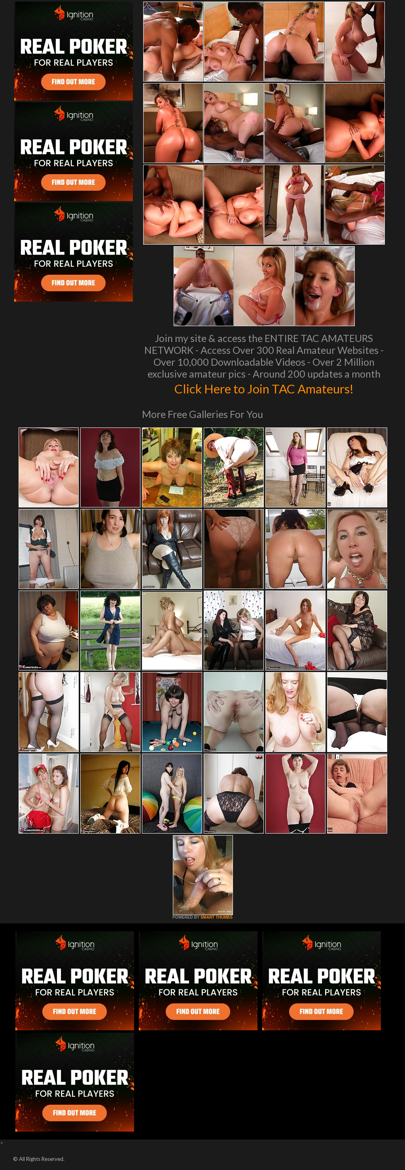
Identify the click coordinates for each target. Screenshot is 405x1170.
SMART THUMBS (217, 917)
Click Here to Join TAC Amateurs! (264, 388)
